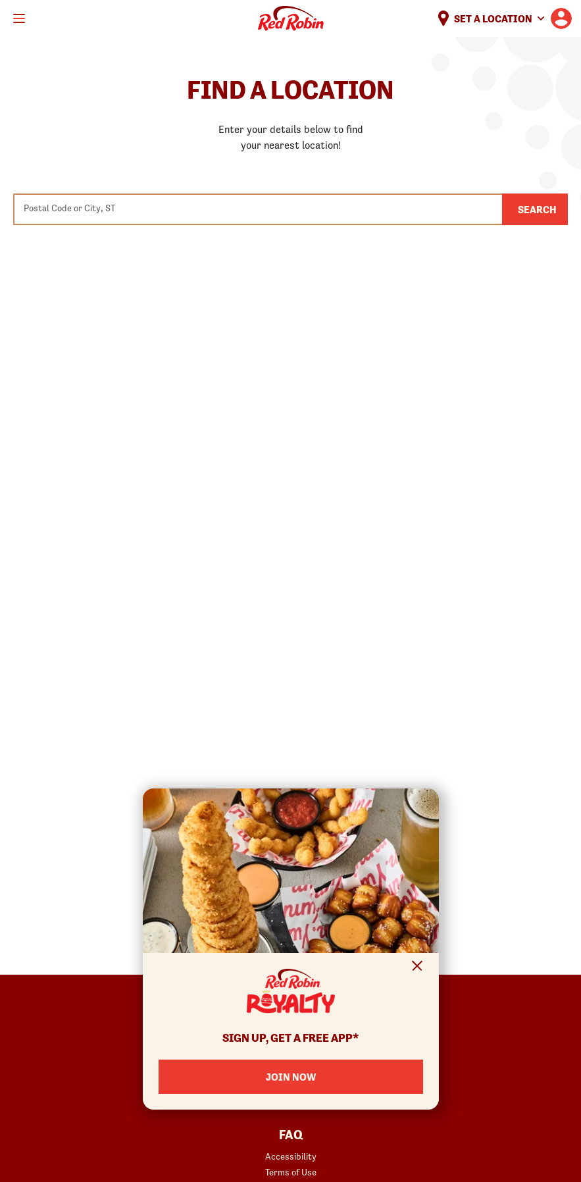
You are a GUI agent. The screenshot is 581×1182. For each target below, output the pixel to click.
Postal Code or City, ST (69, 208)
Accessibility (290, 1156)
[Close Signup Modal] (417, 968)
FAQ (291, 1135)
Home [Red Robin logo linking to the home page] (291, 18)
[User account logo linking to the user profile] (561, 18)
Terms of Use (290, 1172)
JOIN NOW (291, 1076)
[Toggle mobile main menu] (19, 18)
